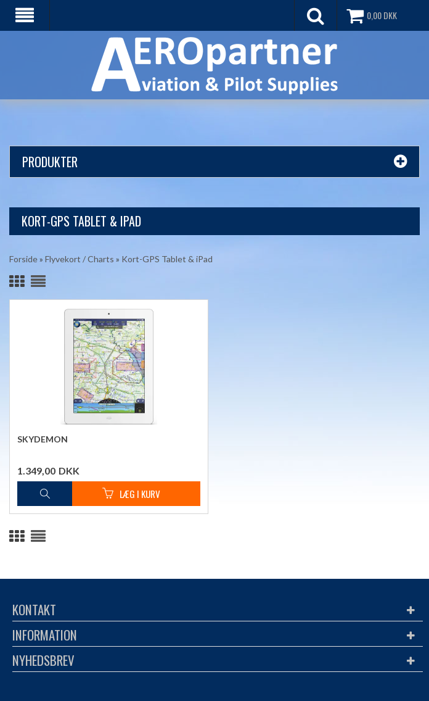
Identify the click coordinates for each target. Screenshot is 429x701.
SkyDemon (42, 439)
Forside (23, 259)
